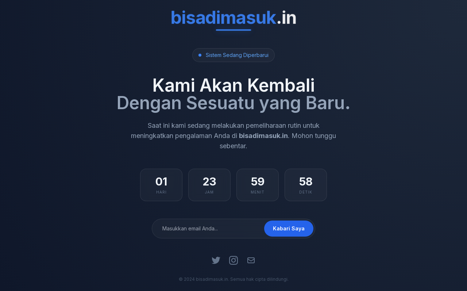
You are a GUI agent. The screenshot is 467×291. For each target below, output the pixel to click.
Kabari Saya (289, 228)
